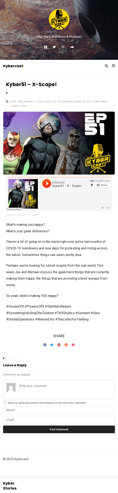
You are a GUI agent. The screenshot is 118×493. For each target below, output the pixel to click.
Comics (40, 101)
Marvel (29, 101)
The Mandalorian (69, 101)
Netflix (51, 101)
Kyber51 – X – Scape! (27, 215)
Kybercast (13, 65)
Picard (87, 101)
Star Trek (16, 101)
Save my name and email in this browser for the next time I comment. (47, 403)
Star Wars (100, 101)
